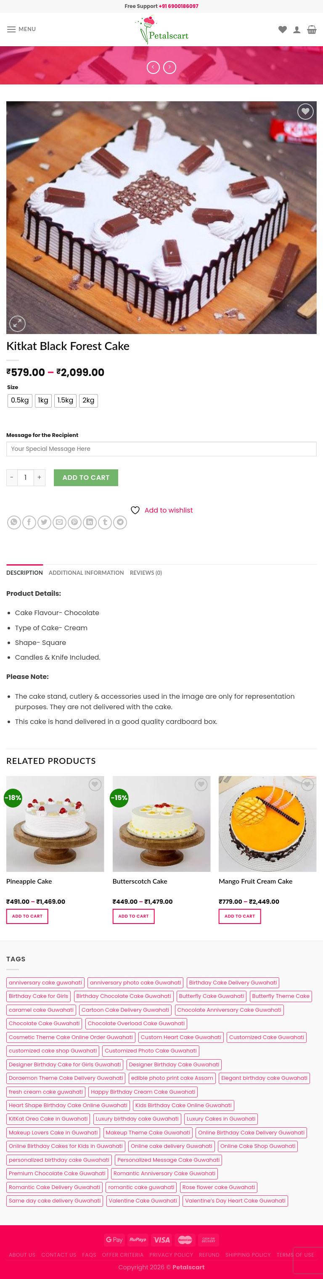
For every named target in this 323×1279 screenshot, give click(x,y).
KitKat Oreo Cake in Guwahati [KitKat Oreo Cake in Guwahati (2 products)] (48, 1118)
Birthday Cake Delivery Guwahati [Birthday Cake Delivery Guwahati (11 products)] (233, 982)
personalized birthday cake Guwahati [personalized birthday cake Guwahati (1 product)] (59, 1159)
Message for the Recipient (42, 435)
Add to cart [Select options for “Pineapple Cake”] (27, 916)
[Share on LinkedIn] (90, 522)
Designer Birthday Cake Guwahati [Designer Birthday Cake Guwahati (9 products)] (174, 1064)
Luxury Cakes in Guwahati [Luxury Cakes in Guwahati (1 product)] (221, 1118)
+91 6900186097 (178, 6)
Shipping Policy (248, 1254)
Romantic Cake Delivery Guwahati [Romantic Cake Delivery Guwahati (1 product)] (54, 1187)
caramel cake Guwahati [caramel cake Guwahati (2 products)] (41, 1009)
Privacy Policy (171, 1254)
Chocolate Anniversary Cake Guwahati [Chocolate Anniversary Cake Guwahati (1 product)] (229, 1009)
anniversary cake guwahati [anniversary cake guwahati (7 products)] (45, 982)
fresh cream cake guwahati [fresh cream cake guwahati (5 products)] (46, 1091)
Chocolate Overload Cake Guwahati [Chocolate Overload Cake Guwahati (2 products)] (136, 1023)
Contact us (58, 1254)
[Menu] (21, 29)
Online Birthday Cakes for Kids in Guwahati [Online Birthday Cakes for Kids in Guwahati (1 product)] (66, 1146)
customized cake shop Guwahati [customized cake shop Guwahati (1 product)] (53, 1050)
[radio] (20, 401)
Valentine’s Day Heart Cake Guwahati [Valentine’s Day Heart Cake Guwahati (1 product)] (235, 1200)
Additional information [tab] (86, 572)
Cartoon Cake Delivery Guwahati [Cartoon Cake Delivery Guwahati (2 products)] (125, 1009)
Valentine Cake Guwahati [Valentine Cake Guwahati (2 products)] (143, 1200)
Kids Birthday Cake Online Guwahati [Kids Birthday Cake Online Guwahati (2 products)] (183, 1105)
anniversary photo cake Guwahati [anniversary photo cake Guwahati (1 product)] (135, 982)
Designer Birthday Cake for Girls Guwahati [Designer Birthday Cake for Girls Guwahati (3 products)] (65, 1064)
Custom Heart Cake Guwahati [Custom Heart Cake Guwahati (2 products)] (181, 1037)
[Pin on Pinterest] (75, 522)
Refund (209, 1254)
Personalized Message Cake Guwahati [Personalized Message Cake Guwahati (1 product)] (168, 1159)
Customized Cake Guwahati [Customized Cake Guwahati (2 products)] (266, 1037)
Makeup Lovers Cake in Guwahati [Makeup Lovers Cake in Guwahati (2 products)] (53, 1132)
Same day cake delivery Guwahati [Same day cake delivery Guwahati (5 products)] (55, 1200)
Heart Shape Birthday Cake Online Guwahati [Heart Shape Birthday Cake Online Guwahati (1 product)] (68, 1105)
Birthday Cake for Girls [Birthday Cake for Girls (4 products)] (38, 996)
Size (12, 387)
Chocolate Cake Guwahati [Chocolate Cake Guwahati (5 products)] (44, 1023)
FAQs (89, 1254)
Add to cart (86, 477)
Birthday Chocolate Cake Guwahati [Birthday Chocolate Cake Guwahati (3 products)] (124, 996)
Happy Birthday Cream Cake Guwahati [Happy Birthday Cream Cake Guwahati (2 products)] (143, 1091)
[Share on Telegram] (120, 522)
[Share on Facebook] (29, 522)
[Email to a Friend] (59, 522)
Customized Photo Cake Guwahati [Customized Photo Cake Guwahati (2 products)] (150, 1050)
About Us (22, 1254)
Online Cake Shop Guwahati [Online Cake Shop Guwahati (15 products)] (257, 1146)
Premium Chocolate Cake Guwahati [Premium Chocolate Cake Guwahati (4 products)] (57, 1173)
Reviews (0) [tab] (146, 572)
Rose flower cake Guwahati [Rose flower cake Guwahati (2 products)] (219, 1187)
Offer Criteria (123, 1254)
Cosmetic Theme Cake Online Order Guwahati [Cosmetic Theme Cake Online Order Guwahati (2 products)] (71, 1037)
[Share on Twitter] (44, 522)
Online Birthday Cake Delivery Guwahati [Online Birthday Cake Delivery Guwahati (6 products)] (251, 1132)
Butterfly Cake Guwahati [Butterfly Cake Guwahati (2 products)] (211, 996)
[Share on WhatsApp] (14, 522)
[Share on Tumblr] (105, 522)
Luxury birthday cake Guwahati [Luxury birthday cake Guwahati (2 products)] (137, 1118)
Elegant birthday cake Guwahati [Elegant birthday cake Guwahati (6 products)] (264, 1078)
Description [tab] (24, 572)
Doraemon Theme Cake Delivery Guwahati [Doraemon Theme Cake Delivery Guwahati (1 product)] (66, 1078)
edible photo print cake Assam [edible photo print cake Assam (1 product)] (172, 1078)
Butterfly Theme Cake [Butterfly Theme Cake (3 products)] (281, 996)
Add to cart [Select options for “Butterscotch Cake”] (133, 916)
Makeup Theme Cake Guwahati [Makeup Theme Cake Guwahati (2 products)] (148, 1132)
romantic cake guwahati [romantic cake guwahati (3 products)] (141, 1187)
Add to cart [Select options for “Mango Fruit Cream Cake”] (240, 916)
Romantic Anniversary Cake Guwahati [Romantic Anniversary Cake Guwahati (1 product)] (164, 1173)
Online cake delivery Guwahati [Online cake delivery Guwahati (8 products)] (171, 1146)
